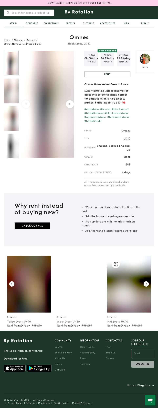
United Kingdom (138, 385)
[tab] (13, 23)
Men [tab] (126, 23)
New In (14, 23)
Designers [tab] (32, 23)
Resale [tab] (145, 23)
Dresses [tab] (70, 23)
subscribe (142, 364)
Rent (107, 74)
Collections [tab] (51, 23)
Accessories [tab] (107, 23)
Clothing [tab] (88, 23)
